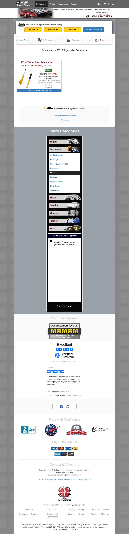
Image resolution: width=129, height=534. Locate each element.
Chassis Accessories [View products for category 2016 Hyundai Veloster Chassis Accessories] (59, 164)
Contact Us (28, 509)
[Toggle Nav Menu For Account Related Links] (99, 4)
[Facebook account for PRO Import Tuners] (61, 406)
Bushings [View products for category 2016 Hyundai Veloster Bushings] (54, 159)
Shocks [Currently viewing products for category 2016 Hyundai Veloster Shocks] (53, 173)
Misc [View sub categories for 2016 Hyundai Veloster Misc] (52, 228)
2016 (72, 30)
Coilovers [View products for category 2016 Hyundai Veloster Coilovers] (54, 168)
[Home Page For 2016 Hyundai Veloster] (23, 3)
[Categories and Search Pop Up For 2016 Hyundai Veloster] (112, 4)
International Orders (76, 514)
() (106, 4)
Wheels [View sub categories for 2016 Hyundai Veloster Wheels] (54, 213)
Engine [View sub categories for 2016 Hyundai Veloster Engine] (53, 141)
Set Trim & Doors (93, 30)
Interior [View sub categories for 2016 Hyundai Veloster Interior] (54, 221)
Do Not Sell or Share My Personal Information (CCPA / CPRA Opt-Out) (64, 480)
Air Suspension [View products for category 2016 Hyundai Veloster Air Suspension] (56, 155)
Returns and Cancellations (52, 515)
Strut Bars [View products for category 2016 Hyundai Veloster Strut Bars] (54, 186)
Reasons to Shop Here (100, 514)
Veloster (52, 30)
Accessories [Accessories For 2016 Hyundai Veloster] (63, 4)
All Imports (65, 120)
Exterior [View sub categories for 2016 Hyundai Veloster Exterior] (54, 205)
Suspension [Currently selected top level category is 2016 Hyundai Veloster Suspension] (56, 149)
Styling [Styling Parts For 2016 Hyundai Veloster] (52, 4)
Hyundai (33, 30)
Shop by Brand (64, 306)
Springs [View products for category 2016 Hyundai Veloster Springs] (53, 177)
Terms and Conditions (100, 509)
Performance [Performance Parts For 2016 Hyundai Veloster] (41, 4)
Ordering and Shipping (28, 514)
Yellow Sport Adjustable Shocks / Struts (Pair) (36, 65)
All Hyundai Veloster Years (65, 116)
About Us (52, 509)
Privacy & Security (76, 509)
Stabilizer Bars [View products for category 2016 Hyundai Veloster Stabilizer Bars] (56, 182)
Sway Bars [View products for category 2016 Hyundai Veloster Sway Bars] (54, 190)
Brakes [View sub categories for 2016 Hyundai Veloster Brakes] (53, 197)
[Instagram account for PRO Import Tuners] (67, 406)
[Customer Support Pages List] (75, 4)
